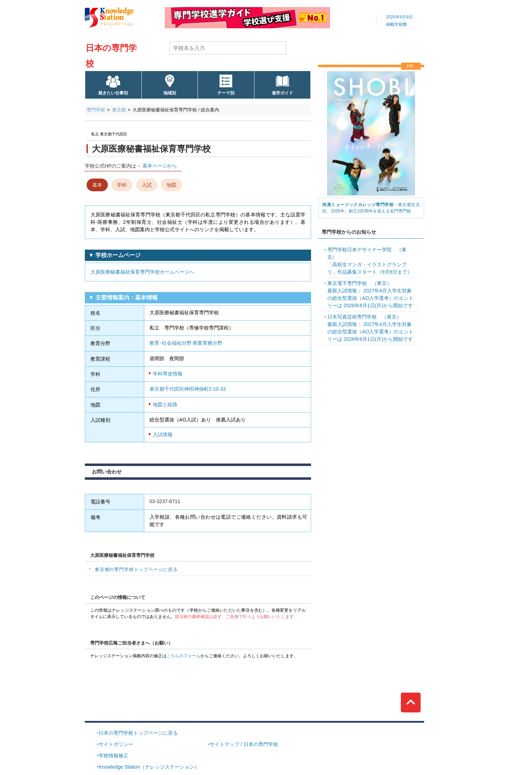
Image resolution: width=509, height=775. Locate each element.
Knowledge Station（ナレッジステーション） (149, 767)
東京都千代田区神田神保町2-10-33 (188, 389)
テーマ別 (225, 93)
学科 (122, 185)
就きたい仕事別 (113, 93)
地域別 (169, 93)
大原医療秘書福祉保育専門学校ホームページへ (142, 272)
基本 (97, 185)
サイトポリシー (116, 744)
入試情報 (162, 434)
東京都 (119, 109)
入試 (147, 185)
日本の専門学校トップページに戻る (138, 733)
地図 (171, 185)
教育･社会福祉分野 (171, 343)
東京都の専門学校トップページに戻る (136, 569)
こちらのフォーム (183, 655)
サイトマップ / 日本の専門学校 (244, 744)
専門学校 (96, 109)
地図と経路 (165, 404)
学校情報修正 (113, 755)
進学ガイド (282, 93)
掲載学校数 (396, 24)
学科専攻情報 (167, 374)
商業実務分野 (207, 343)
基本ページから (159, 166)
